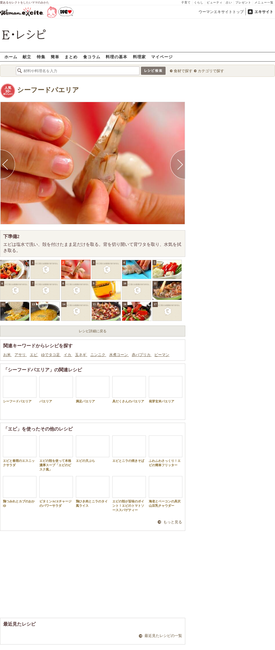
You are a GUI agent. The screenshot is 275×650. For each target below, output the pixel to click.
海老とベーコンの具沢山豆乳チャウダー (165, 491)
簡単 (55, 56)
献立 (27, 56)
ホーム (10, 56)
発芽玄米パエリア (165, 389)
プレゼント (243, 2)
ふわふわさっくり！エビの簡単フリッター (165, 451)
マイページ (162, 56)
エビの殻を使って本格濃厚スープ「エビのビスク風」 (56, 453)
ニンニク (98, 355)
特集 (41, 56)
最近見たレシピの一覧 (163, 635)
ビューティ (215, 2)
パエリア (56, 389)
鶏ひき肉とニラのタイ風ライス (92, 491)
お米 (7, 355)
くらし (199, 2)
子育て (186, 2)
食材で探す (183, 71)
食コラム (91, 56)
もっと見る (172, 522)
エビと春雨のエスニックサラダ (19, 451)
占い (229, 2)
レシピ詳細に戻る (93, 331)
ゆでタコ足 (51, 355)
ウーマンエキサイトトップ (221, 12)
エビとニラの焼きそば (129, 448)
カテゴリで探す (211, 71)
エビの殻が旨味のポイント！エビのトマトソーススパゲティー (129, 494)
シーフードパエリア (48, 90)
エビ (34, 355)
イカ (68, 355)
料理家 (139, 56)
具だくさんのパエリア (129, 389)
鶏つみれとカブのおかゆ (19, 491)
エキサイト (263, 12)
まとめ (71, 56)
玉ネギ (81, 355)
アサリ (20, 355)
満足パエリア (92, 389)
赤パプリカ (141, 355)
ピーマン (161, 355)
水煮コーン (119, 355)
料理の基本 (116, 56)
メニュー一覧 (264, 2)
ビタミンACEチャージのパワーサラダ (56, 491)
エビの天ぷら (92, 448)
